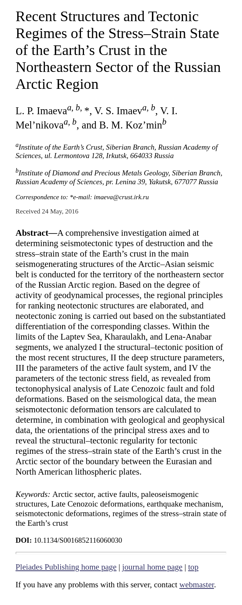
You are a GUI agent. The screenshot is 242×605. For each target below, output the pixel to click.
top (193, 567)
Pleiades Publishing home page (66, 567)
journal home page (152, 567)
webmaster (196, 584)
